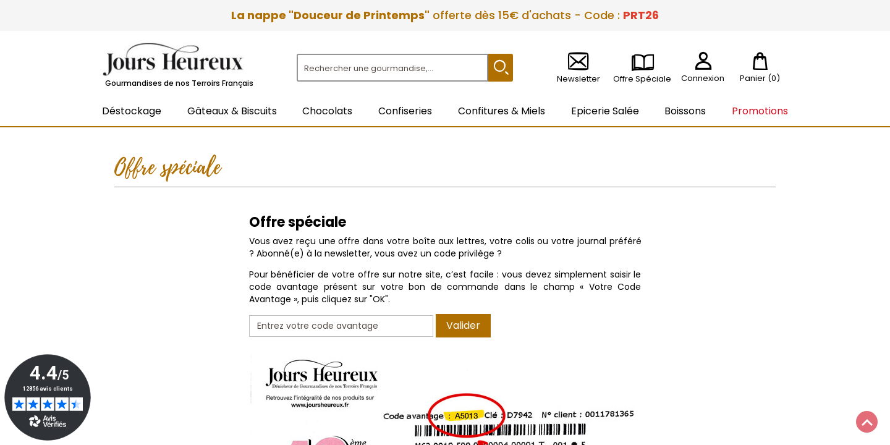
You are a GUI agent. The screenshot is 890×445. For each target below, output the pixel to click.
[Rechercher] (392, 68)
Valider (463, 325)
